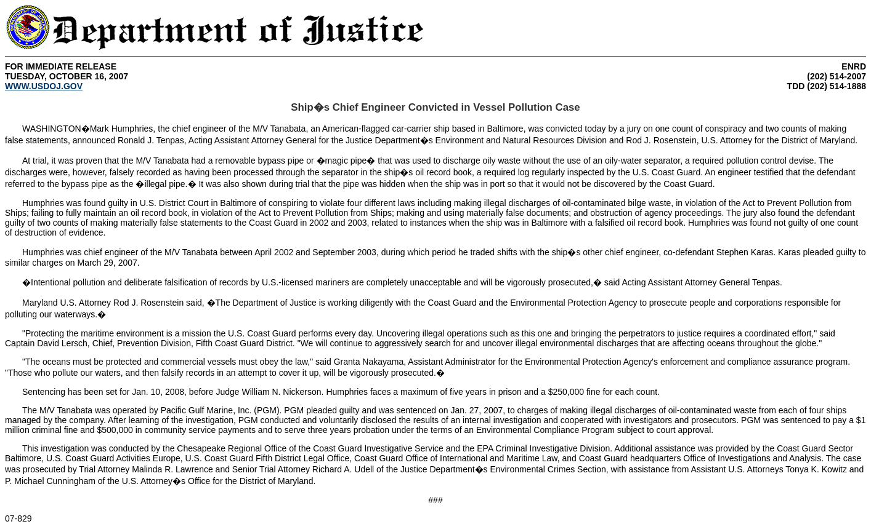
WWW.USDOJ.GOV (44, 86)
